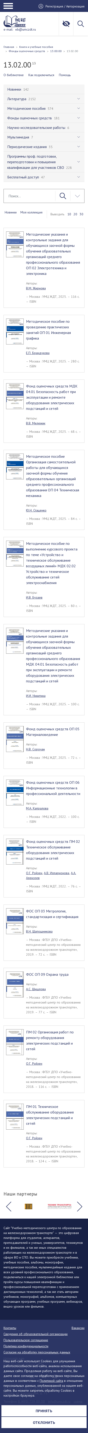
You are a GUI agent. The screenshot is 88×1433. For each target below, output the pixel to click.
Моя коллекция (31, 212)
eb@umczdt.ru (25, 29)
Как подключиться (41, 75)
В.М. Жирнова (36, 288)
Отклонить (44, 1422)
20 (75, 214)
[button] (8, 1206)
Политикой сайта (51, 1381)
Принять (44, 1410)
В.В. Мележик (35, 423)
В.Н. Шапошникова (39, 931)
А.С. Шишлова (36, 989)
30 (81, 214)
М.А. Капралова (37, 808)
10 (69, 214)
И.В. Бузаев (34, 597)
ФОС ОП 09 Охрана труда (47, 974)
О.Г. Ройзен (34, 873)
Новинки (11, 212)
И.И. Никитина (36, 696)
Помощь (65, 75)
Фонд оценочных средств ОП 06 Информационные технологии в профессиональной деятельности (53, 788)
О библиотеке (14, 75)
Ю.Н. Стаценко (36, 510)
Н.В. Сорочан (35, 749)
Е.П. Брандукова (38, 353)
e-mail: (8, 29)
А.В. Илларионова (56, 873)
